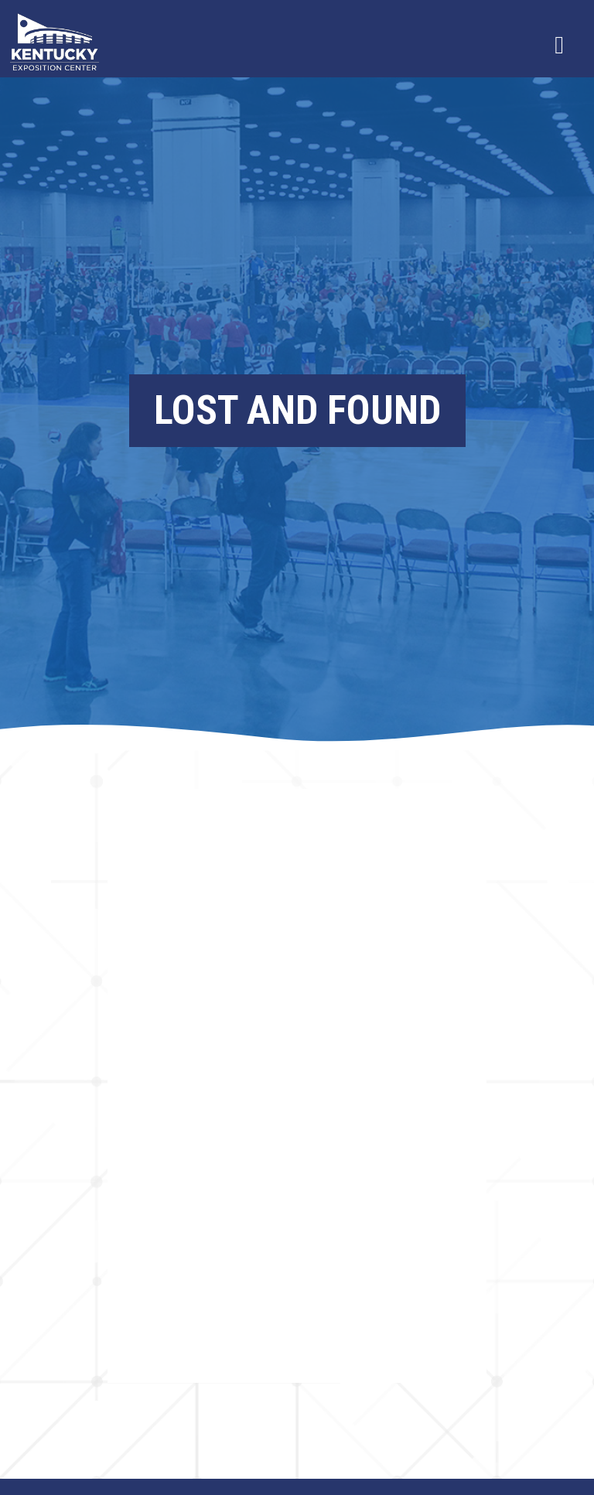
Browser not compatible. (297, 1086)
